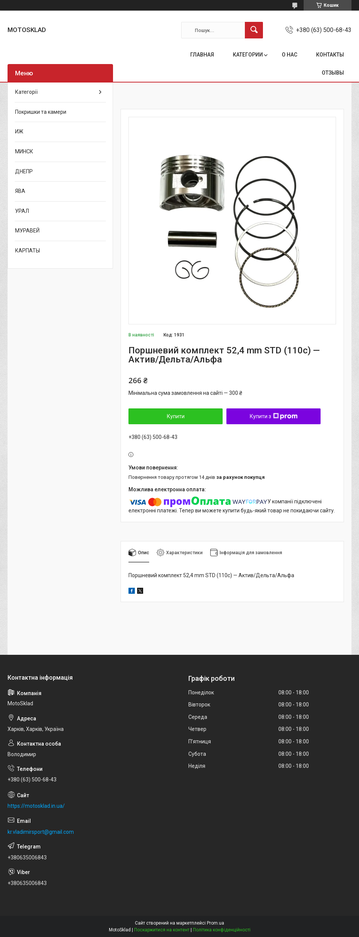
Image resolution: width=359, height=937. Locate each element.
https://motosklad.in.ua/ (36, 806)
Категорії (26, 92)
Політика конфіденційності (222, 929)
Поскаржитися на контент (161, 929)
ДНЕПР (24, 171)
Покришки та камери (40, 112)
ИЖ (19, 131)
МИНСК (24, 151)
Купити (176, 416)
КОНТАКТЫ (330, 55)
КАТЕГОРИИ (248, 55)
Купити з (274, 416)
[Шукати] (254, 30)
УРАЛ (22, 211)
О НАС (289, 55)
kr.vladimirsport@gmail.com (41, 832)
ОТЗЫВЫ (333, 73)
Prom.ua (215, 923)
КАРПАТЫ (27, 251)
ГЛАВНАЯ (202, 55)
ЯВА (20, 191)
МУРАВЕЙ (27, 231)
